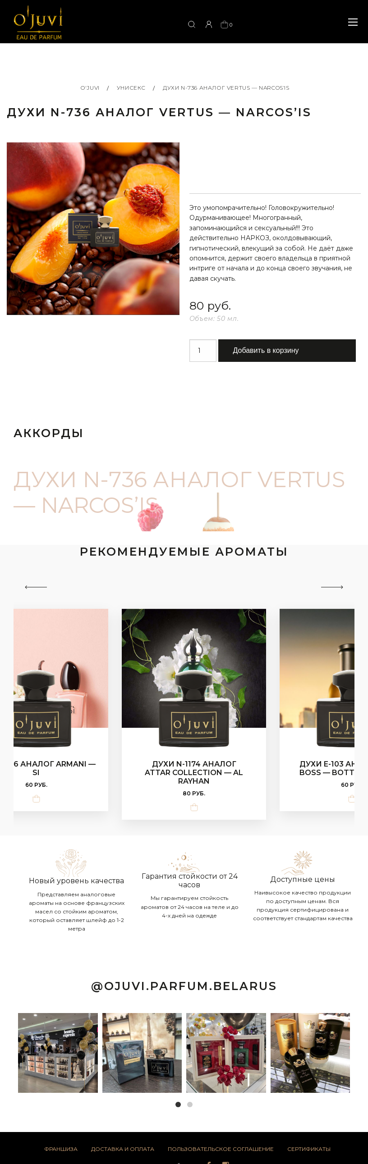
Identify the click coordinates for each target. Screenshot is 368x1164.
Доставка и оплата (122, 1150)
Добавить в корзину (266, 352)
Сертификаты (309, 1150)
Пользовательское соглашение (221, 1150)
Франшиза (61, 1150)
